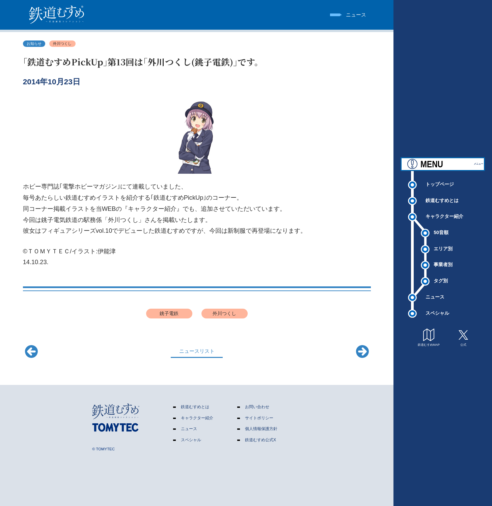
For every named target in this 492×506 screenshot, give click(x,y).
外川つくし (62, 43)
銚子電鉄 (169, 313)
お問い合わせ (257, 406)
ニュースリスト (197, 351)
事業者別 (443, 263)
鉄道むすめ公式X (260, 440)
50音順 (441, 231)
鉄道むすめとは (442, 199)
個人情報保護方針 (261, 428)
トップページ (440, 183)
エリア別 (443, 247)
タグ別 (441, 279)
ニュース (435, 295)
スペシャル (437, 311)
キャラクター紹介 (444, 215)
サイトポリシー (259, 418)
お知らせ (34, 43)
